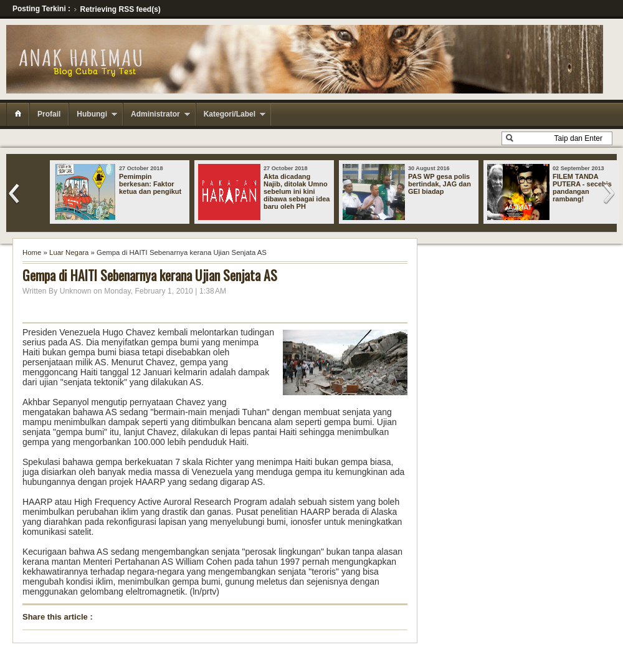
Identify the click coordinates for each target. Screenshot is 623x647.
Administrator (155, 114)
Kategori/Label (229, 114)
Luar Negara (68, 252)
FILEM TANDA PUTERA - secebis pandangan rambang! (582, 188)
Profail (48, 114)
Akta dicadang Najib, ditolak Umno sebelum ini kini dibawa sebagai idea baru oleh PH (297, 191)
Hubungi (92, 114)
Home (31, 252)
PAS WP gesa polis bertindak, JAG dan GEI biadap (439, 184)
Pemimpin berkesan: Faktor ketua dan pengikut (150, 184)
